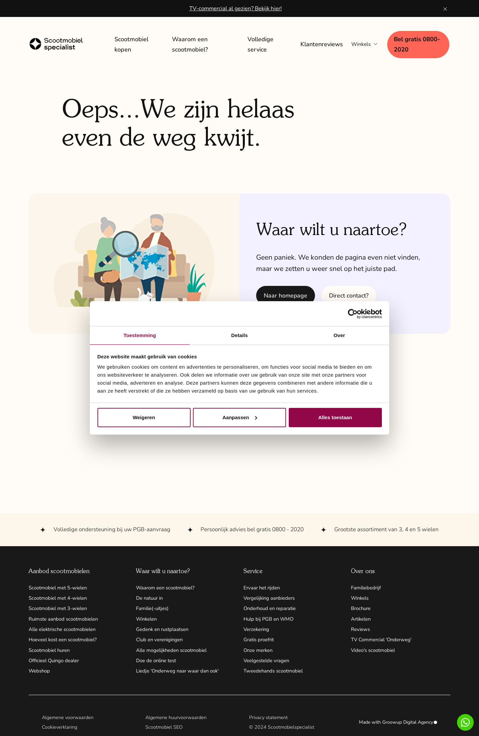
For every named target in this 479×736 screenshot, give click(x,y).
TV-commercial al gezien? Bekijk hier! (235, 8)
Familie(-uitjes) (154, 607)
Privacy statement (269, 720)
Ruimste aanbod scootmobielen (66, 618)
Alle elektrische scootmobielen (66, 629)
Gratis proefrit (260, 640)
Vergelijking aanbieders (271, 596)
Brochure (362, 607)
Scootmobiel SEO (164, 730)
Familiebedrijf (367, 585)
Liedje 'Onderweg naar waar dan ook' (180, 673)
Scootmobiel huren (51, 651)
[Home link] (63, 43)
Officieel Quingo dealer (56, 662)
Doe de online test (158, 662)
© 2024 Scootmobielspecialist (282, 730)
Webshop (40, 673)
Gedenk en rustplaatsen (165, 629)
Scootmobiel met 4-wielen (61, 596)
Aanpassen (240, 418)
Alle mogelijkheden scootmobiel (175, 651)
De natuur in (151, 596)
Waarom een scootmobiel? (168, 585)
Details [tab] (239, 335)
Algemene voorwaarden (68, 720)
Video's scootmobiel (375, 651)
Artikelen (362, 618)
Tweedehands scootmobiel (275, 673)
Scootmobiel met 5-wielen (61, 585)
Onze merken (259, 651)
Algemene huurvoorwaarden (177, 720)
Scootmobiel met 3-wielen (61, 607)
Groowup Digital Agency (409, 725)
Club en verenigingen (161, 640)
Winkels (361, 596)
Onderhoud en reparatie (272, 607)
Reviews (361, 629)
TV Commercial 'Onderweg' (384, 640)
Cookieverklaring (60, 730)
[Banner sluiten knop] (445, 8)
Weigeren (144, 418)
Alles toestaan (335, 418)
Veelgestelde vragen (268, 662)
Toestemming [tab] (139, 335)
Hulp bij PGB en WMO (270, 618)
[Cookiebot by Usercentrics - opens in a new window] (353, 313)
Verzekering (257, 629)
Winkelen (148, 618)
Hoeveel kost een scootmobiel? (66, 640)
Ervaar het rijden (262, 585)
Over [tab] (339, 335)
